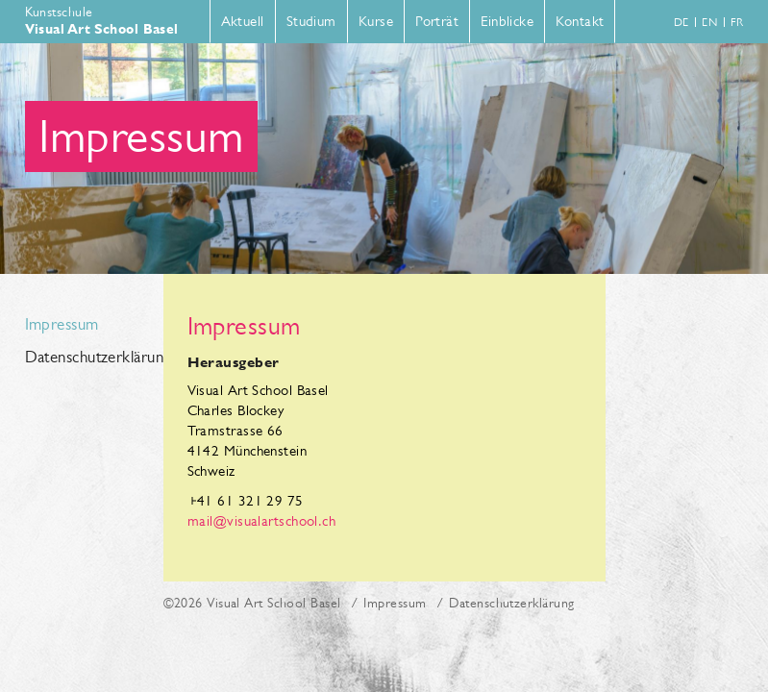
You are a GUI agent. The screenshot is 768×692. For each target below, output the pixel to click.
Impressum (62, 325)
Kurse (376, 20)
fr (737, 22)
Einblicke (507, 20)
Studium (311, 20)
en (709, 22)
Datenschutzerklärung (84, 357)
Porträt (436, 20)
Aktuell (242, 20)
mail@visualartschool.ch (261, 520)
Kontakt (580, 20)
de (681, 22)
